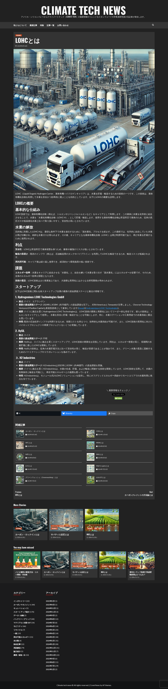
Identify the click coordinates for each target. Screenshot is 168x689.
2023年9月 (50, 659)
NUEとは (90, 534)
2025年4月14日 (21, 537)
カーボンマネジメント (22, 564)
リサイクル (18, 630)
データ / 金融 (19, 615)
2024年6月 (50, 626)
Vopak (81, 308)
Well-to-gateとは (102, 466)
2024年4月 (50, 633)
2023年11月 (51, 651)
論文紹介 (17, 651)
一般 (15, 633)
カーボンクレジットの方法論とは (118, 493)
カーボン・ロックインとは (35, 431)
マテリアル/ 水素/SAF (58, 526)
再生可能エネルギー (72, 526)
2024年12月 (51, 608)
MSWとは (99, 443)
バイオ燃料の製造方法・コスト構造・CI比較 (26, 573)
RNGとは (99, 454)
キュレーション (134, 566)
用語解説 (18, 35)
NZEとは (29, 454)
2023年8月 (50, 662)
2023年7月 (50, 666)
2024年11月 (51, 612)
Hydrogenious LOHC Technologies (102, 308)
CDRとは (99, 431)
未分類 (16, 641)
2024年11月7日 (135, 577)
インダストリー (20, 601)
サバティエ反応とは (60, 534)
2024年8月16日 (22, 46)
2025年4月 (50, 605)
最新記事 (33, 25)
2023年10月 (51, 655)
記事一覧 (50, 25)
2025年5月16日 (21, 577)
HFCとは (29, 443)
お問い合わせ (63, 25)
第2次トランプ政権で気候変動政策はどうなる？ (141, 573)
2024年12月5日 (57, 537)
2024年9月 (50, 615)
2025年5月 (50, 601)
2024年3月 (50, 637)
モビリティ (18, 626)
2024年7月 (50, 623)
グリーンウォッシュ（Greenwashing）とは (42, 477)
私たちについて (20, 25)
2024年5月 (50, 630)
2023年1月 (50, 669)
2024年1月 (50, 644)
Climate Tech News (83, 9)
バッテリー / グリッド (22, 619)
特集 (42, 25)
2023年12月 (51, 648)
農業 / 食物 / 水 (99, 528)
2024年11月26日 (93, 537)
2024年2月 (50, 641)
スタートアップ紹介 (21, 612)
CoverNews (95, 685)
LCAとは (29, 466)
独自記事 (33, 566)
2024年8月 (50, 619)
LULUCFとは (100, 477)
